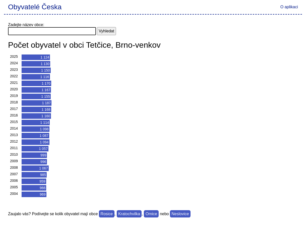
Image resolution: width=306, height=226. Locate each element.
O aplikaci (289, 7)
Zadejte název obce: (26, 25)
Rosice (106, 214)
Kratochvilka (129, 214)
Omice (151, 214)
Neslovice (180, 214)
